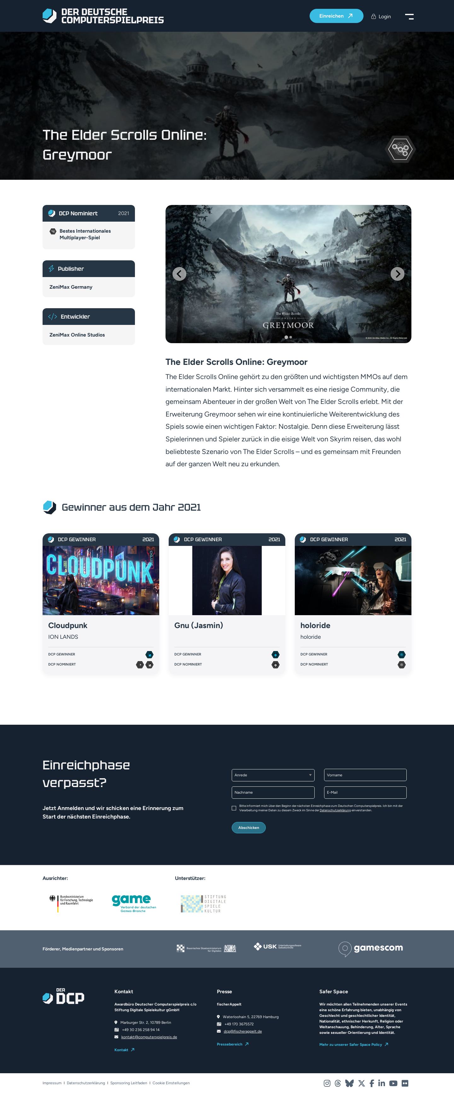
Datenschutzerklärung (335, 810)
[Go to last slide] (179, 274)
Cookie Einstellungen (171, 1083)
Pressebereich (229, 1044)
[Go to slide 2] (290, 337)
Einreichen (332, 16)
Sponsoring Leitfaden (128, 1083)
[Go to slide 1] (286, 337)
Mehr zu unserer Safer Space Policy (350, 1044)
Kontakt (121, 1050)
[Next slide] (398, 274)
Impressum (52, 1083)
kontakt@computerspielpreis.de (149, 1037)
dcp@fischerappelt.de (243, 1031)
